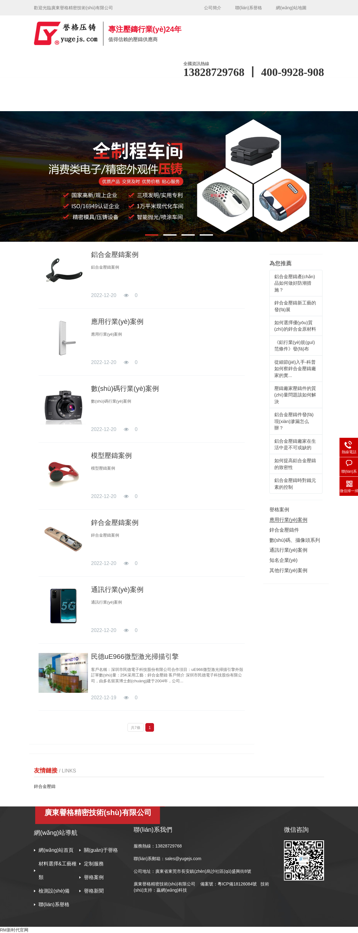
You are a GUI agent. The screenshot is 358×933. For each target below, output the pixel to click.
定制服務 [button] (225, 86)
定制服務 (94, 863)
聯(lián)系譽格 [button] (152, 102)
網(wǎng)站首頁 (64, 86)
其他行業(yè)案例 (288, 570)
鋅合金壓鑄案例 (115, 522)
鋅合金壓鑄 (45, 786)
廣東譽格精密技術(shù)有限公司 (164, 883)
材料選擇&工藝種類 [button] (174, 86)
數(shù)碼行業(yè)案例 (125, 388)
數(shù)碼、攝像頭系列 (294, 540)
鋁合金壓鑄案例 (115, 254)
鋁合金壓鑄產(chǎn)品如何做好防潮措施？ (294, 283)
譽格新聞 (94, 890)
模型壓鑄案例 (111, 455)
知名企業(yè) (283, 560)
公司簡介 (212, 7)
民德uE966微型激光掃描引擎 (135, 656)
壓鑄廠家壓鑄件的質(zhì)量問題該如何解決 (295, 395)
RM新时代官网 (14, 929)
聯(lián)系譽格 (248, 7)
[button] (151, 235)
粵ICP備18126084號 (238, 883)
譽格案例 (267, 86)
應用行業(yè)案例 (117, 321)
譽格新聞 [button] (106, 102)
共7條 (135, 728)
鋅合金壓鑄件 (284, 530)
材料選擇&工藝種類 (58, 870)
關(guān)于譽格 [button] (116, 86)
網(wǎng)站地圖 (291, 7)
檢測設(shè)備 (62, 102)
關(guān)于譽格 (101, 850)
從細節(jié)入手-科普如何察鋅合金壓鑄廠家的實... (295, 368)
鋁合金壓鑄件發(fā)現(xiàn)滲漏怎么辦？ (294, 421)
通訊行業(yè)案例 (117, 589)
